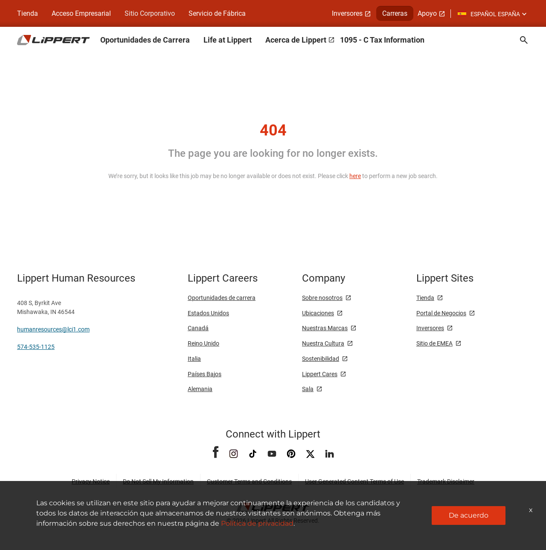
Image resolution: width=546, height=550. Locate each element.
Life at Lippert (227, 39)
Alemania (200, 389)
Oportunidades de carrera (222, 297)
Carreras (394, 13)
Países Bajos (204, 374)
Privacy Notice (91, 481)
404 (273, 130)
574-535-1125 (36, 346)
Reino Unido (203, 343)
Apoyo (427, 13)
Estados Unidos (208, 313)
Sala (308, 389)
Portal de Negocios (441, 313)
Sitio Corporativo (150, 13)
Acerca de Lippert (295, 39)
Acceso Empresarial (81, 13)
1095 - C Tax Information (382, 39)
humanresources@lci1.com (53, 329)
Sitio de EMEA (434, 343)
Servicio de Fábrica (217, 13)
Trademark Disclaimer (445, 481)
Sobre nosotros (322, 297)
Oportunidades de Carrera (145, 39)
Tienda (27, 13)
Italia (194, 358)
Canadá (198, 328)
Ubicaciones (318, 313)
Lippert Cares (319, 374)
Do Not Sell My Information (158, 481)
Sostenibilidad (320, 358)
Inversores (347, 13)
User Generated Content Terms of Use (354, 481)
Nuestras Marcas (325, 328)
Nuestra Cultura (323, 343)
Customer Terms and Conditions (249, 481)
